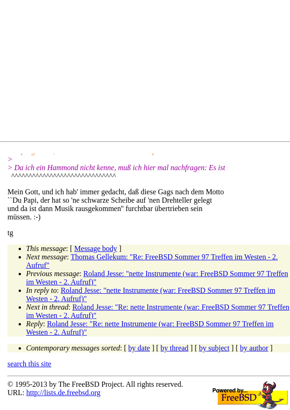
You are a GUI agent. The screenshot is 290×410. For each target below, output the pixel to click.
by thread (175, 348)
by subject (214, 348)
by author (254, 348)
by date (139, 348)
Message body (95, 248)
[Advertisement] (148, 72)
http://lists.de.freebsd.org (63, 393)
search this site (29, 364)
